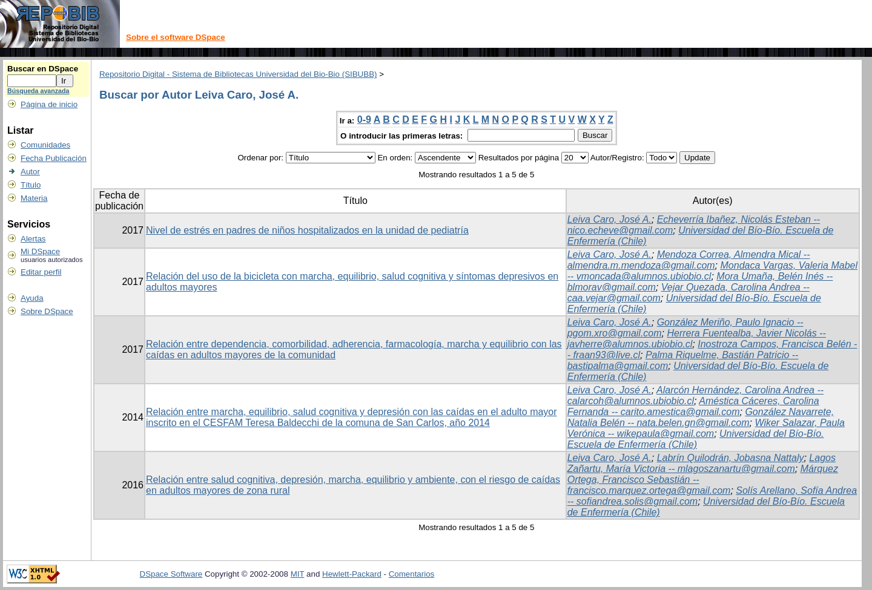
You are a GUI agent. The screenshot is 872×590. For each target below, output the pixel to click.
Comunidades (45, 144)
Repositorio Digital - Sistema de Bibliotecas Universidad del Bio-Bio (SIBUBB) (238, 74)
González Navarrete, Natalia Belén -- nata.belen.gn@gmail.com (700, 417)
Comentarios (412, 574)
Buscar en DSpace (42, 68)
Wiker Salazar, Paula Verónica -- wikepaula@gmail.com (706, 428)
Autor (30, 171)
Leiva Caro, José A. (609, 219)
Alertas (33, 238)
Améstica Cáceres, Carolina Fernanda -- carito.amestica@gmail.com (693, 406)
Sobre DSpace (47, 311)
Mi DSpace (40, 251)
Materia (34, 198)
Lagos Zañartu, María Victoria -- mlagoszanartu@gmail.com (701, 463)
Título (31, 184)
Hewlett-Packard (352, 574)
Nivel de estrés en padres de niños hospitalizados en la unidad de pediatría (307, 230)
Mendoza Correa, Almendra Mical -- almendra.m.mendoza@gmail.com (688, 259)
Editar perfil (41, 272)
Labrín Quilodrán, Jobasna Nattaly (730, 458)
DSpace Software (171, 574)
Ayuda (32, 298)
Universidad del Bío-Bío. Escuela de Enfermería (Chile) (695, 439)
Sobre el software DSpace (175, 37)
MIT (298, 574)
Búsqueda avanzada (38, 90)
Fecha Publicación (54, 158)
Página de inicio (49, 104)
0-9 (364, 119)
